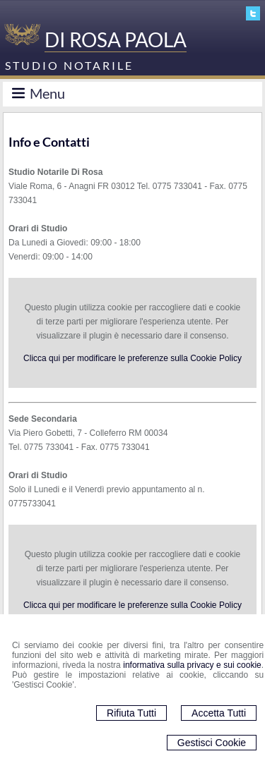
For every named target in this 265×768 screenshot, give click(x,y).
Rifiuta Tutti (131, 713)
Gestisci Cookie (211, 742)
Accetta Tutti (219, 713)
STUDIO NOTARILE (69, 65)
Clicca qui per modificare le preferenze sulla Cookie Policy (132, 358)
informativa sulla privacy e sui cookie (192, 665)
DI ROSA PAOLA (116, 39)
